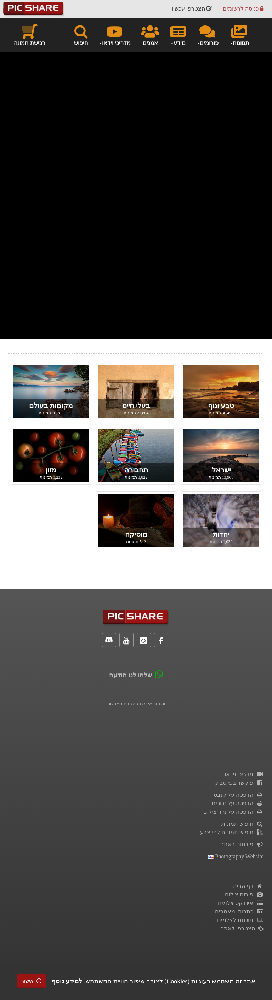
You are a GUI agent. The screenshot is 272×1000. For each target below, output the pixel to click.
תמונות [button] (239, 34)
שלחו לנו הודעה (130, 675)
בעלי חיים (136, 406)
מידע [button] (178, 34)
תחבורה (136, 470)
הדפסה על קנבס (239, 795)
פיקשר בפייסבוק (239, 783)
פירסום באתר (242, 844)
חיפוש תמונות (242, 824)
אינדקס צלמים (241, 903)
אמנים (150, 34)
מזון (51, 470)
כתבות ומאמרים (239, 911)
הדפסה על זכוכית (238, 803)
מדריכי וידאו (244, 774)
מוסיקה (136, 534)
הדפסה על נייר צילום (233, 812)
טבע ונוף (221, 406)
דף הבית (248, 886)
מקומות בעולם (51, 406)
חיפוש (81, 34)
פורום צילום (244, 895)
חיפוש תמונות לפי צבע (232, 832)
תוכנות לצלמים (240, 920)
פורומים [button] (207, 34)
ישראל (221, 470)
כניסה (243, 9)
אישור (31, 981)
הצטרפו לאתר (242, 928)
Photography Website (236, 856)
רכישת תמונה (29, 34)
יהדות (221, 534)
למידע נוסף (67, 981)
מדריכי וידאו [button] (114, 34)
